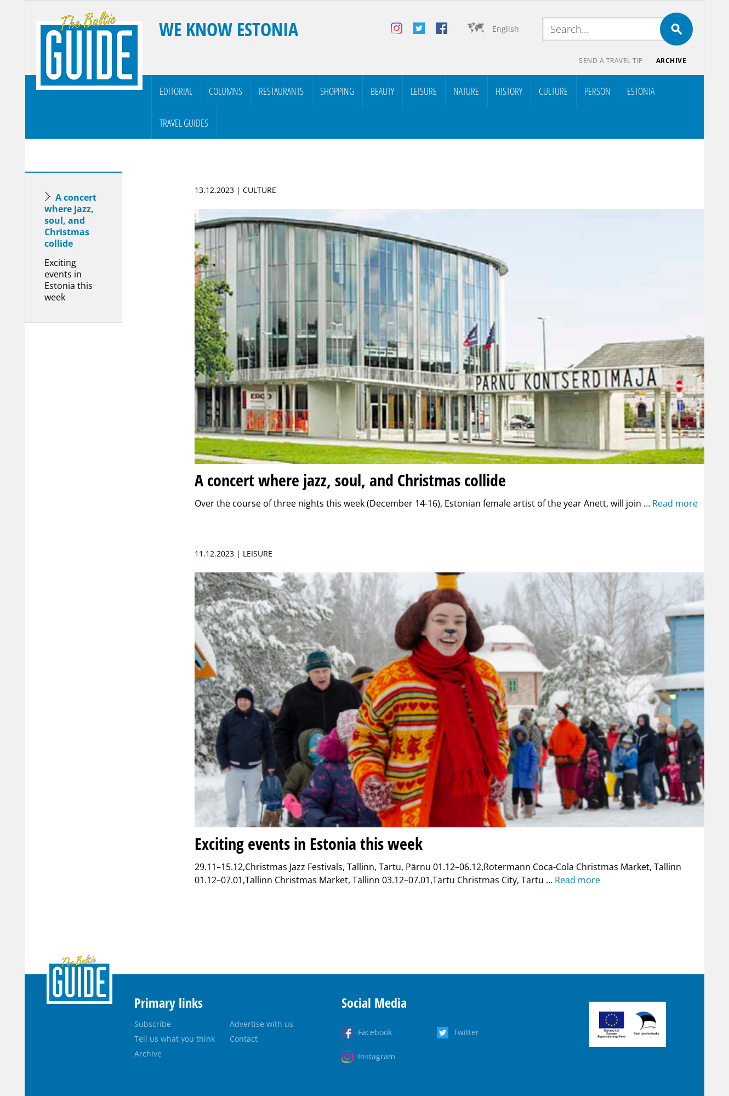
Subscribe (152, 1024)
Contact (244, 1038)
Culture (553, 91)
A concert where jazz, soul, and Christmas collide (70, 220)
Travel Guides (184, 122)
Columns (225, 91)
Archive (671, 60)
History (509, 91)
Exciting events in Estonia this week (68, 280)
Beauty (382, 91)
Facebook (375, 1032)
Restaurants (281, 91)
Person (597, 91)
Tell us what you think (174, 1038)
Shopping (337, 91)
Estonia (640, 91)
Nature (466, 91)
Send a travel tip (611, 60)
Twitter (466, 1032)
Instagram (376, 1056)
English (505, 29)
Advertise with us (261, 1024)
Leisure (424, 91)
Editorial (176, 91)
